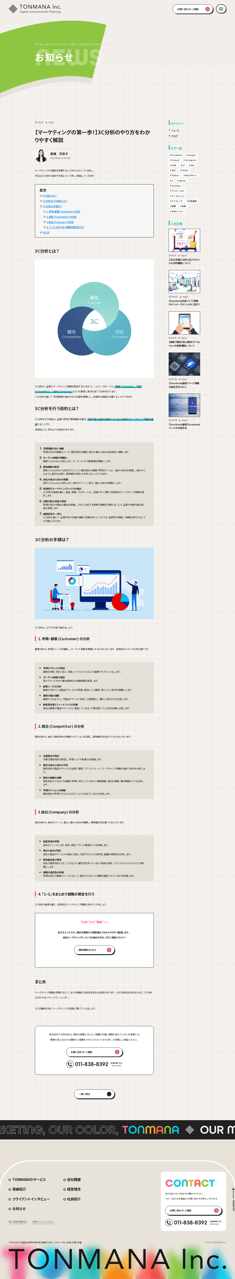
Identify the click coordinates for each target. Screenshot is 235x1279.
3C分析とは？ (50, 195)
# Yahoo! (181, 180)
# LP (183, 165)
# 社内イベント (176, 211)
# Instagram (190, 160)
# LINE (173, 165)
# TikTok (184, 170)
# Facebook (176, 155)
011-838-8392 (91, 1064)
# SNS (173, 170)
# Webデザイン (190, 175)
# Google (191, 155)
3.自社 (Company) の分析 (60, 222)
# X (171, 180)
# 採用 (183, 206)
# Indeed (174, 160)
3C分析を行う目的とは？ (55, 201)
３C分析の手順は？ (52, 206)
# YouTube (175, 185)
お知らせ (48, 44)
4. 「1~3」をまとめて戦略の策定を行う (65, 227)
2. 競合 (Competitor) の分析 (61, 216)
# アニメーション (177, 190)
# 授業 (173, 206)
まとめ (46, 232)
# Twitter (174, 175)
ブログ (174, 136)
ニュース (175, 130)
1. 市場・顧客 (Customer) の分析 (63, 211)
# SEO (191, 165)
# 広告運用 (192, 201)
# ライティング (176, 201)
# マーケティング (177, 196)
